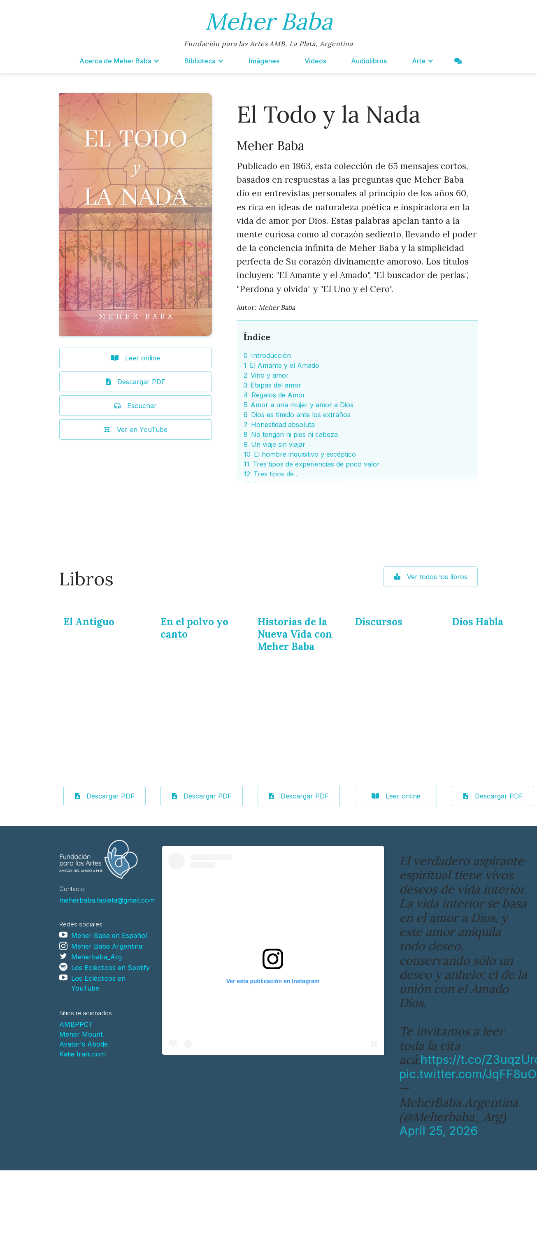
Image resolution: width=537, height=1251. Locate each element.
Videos (315, 61)
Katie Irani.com (82, 1054)
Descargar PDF (105, 796)
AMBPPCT (76, 1024)
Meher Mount (80, 1034)
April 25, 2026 (438, 1130)
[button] (119, 61)
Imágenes (264, 61)
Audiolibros (369, 61)
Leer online (396, 796)
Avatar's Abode (83, 1044)
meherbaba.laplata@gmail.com (107, 900)
